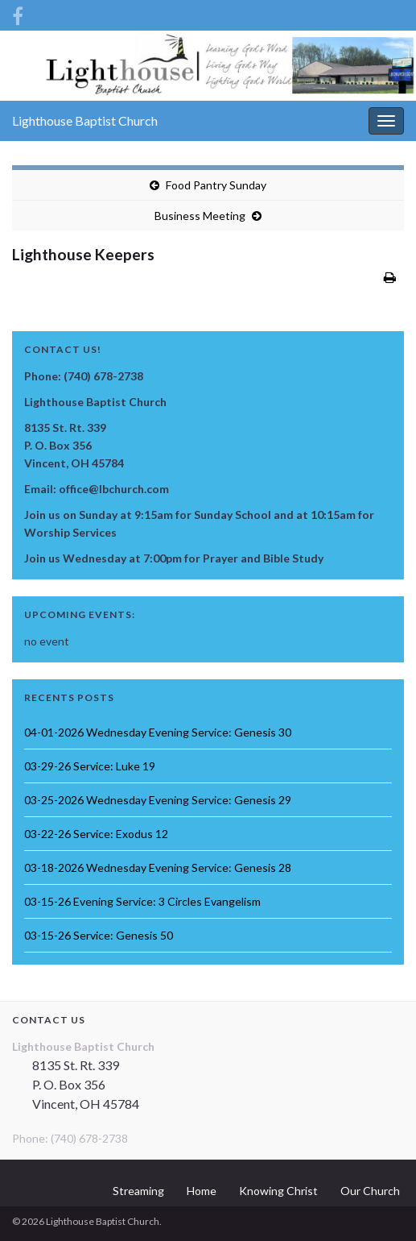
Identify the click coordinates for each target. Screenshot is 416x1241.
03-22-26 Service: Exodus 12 (96, 833)
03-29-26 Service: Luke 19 (89, 766)
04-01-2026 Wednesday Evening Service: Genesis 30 (157, 732)
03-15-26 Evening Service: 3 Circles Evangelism (142, 901)
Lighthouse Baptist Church (85, 120)
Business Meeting (199, 215)
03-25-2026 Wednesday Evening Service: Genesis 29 (157, 800)
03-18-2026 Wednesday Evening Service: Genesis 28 (157, 867)
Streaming (138, 1190)
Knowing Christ (278, 1190)
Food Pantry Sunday (216, 185)
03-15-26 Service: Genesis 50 (98, 935)
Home (201, 1190)
